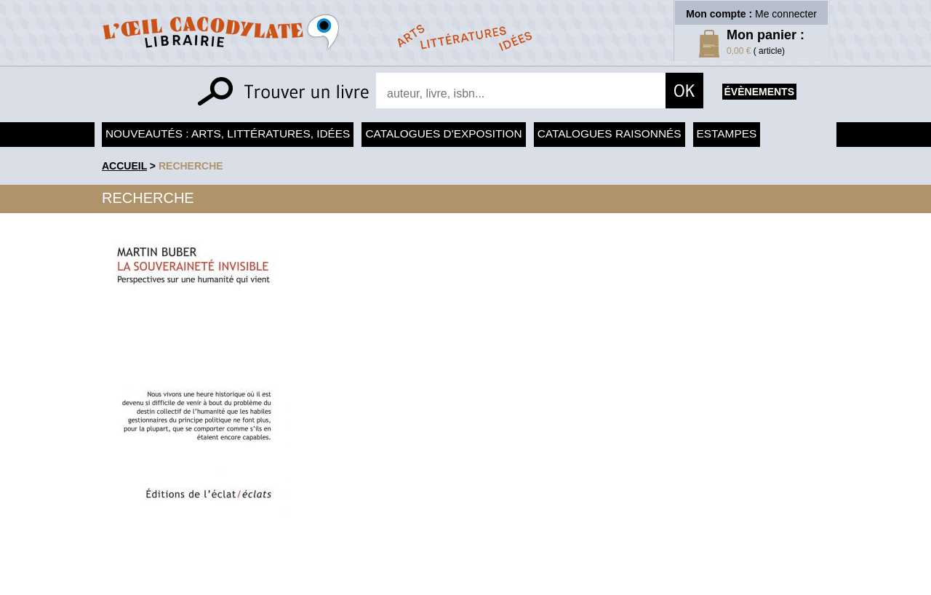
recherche (191, 166)
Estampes (727, 133)
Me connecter (786, 14)
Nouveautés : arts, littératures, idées (227, 133)
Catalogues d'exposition (443, 133)
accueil (124, 166)
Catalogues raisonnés (610, 133)
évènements (759, 91)
